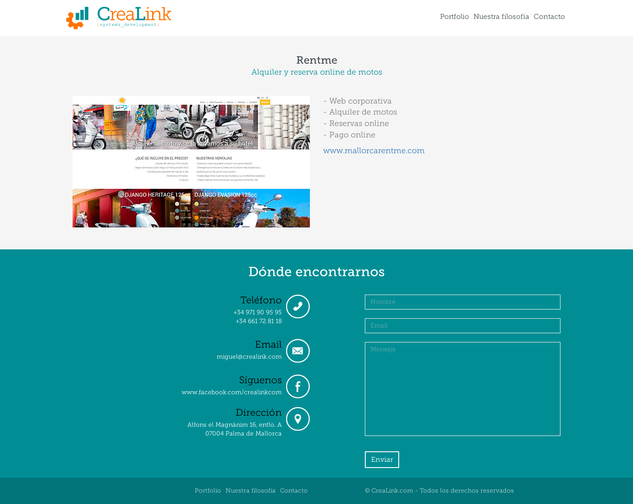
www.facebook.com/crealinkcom (232, 392)
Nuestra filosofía (501, 16)
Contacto (549, 16)
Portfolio (454, 16)
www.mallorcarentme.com (374, 150)
